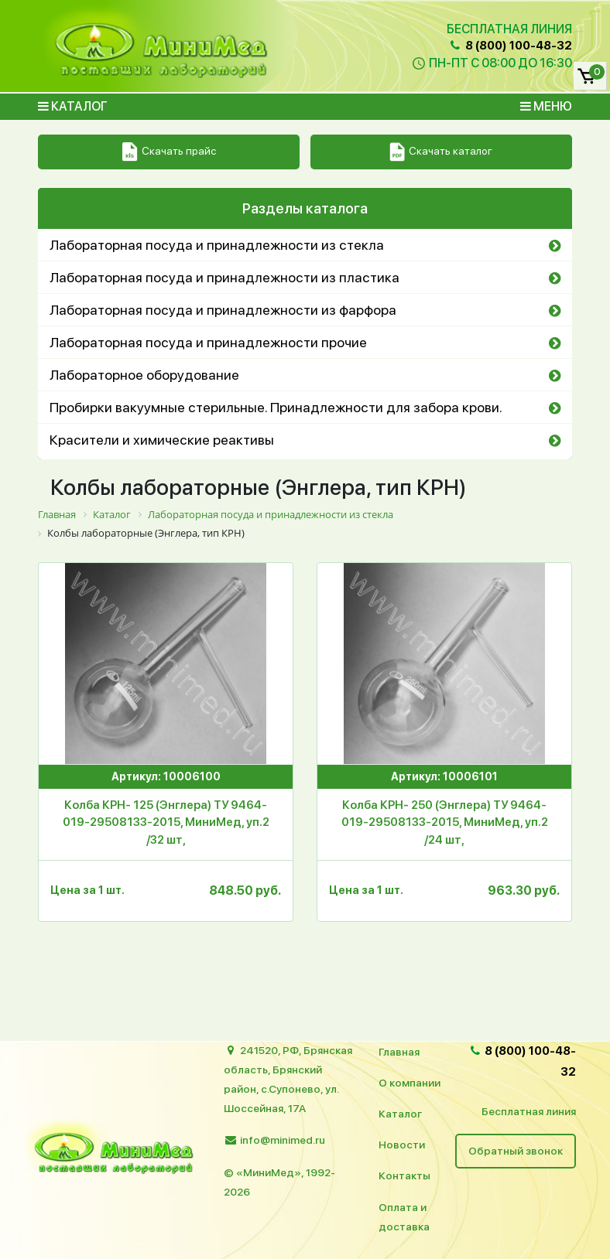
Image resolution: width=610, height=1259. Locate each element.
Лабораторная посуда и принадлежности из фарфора (223, 310)
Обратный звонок (515, 1151)
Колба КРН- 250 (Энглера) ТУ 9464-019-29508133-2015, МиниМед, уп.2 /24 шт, (444, 822)
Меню (546, 106)
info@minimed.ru (282, 1140)
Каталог (73, 106)
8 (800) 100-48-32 (510, 46)
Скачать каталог (440, 152)
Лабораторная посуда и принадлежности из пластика (224, 277)
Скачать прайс (169, 152)
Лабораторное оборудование (144, 375)
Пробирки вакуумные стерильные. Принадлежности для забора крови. (276, 407)
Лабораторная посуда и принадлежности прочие (208, 342)
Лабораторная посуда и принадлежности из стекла (217, 245)
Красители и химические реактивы (162, 440)
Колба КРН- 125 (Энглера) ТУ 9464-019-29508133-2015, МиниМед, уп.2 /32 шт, (166, 822)
